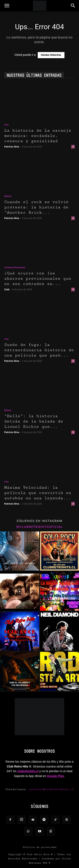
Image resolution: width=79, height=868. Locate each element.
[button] (6, 5)
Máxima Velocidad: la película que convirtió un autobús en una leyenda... (37, 493)
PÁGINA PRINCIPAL (51, 55)
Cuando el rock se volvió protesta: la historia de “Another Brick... (36, 207)
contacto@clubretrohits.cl (51, 789)
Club (6, 289)
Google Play (55, 776)
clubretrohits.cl (28, 771)
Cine (6, 124)
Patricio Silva (11, 146)
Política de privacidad (39, 847)
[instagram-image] (19, 551)
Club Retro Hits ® (40, 854)
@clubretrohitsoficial (39, 526)
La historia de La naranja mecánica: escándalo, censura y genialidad (37, 135)
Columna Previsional (14, 267)
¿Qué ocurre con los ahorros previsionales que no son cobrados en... (37, 278)
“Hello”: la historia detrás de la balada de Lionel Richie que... (33, 421)
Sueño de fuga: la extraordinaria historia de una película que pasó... (39, 350)
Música (7, 196)
